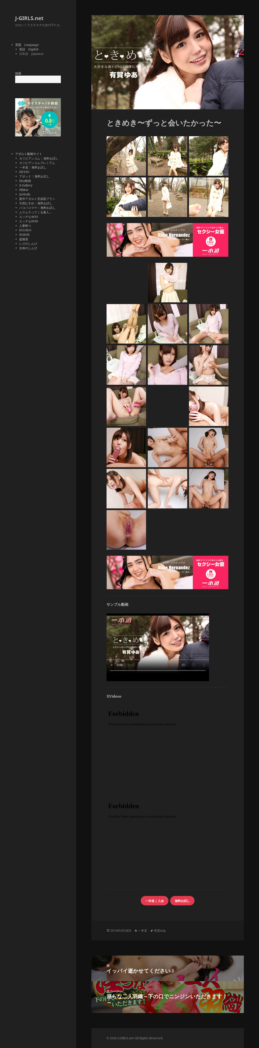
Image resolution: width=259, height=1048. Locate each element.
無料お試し (51, 158)
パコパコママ (28, 208)
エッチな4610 (28, 217)
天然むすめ (26, 203)
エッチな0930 (28, 221)
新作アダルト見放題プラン (37, 199)
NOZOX (24, 235)
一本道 (23, 167)
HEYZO (24, 172)
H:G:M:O (25, 230)
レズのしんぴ (28, 244)
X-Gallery (25, 185)
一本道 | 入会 (154, 901)
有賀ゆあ (160, 930)
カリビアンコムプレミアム (37, 163)
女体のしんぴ (28, 248)
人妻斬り (25, 226)
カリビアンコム (29, 158)
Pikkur (24, 190)
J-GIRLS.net (29, 18)
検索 (18, 73)
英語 (28, 49)
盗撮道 (23, 239)
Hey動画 (25, 181)
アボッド (25, 176)
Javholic (25, 194)
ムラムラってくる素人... (35, 212)
